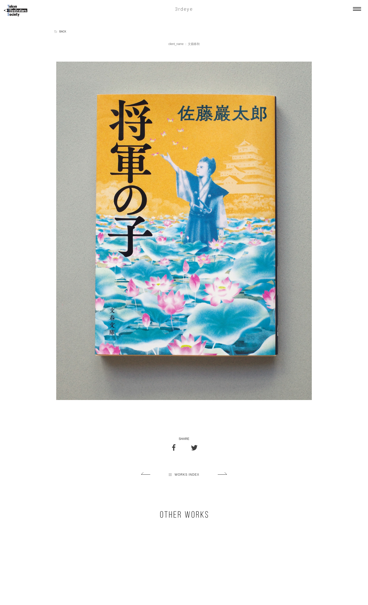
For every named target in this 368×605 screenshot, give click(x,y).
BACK (62, 31)
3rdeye (184, 9)
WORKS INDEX (184, 474)
